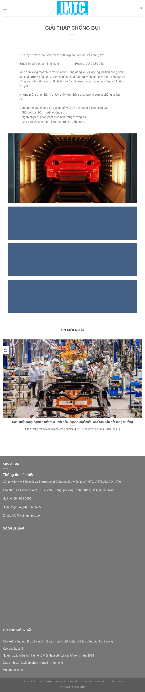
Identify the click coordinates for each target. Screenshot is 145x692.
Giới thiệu (45, 681)
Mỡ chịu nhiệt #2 (13, 669)
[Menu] (5, 8)
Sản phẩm (74, 681)
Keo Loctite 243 (13, 648)
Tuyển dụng (115, 681)
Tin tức (88, 681)
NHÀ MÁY (60, 681)
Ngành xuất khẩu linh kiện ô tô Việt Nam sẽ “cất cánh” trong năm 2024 (48, 655)
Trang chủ (29, 681)
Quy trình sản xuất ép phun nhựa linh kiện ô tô (33, 662)
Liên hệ (100, 681)
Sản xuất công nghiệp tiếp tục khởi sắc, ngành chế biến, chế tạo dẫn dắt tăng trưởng (58, 641)
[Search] (141, 8)
